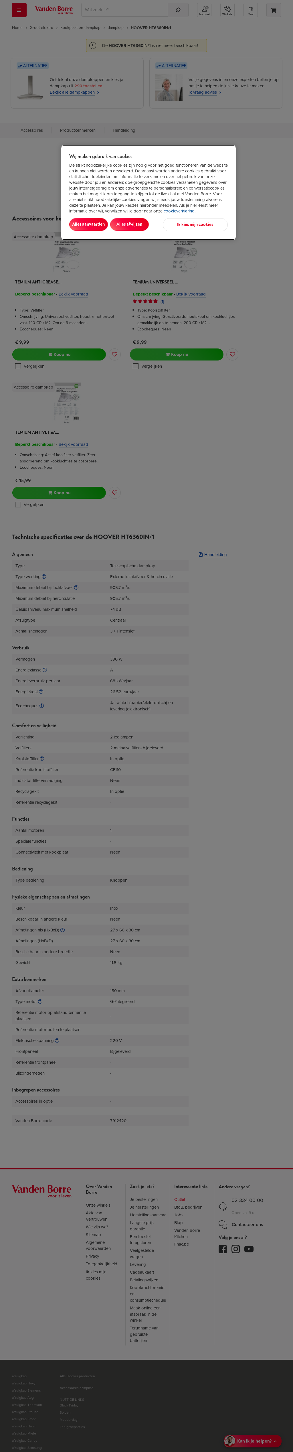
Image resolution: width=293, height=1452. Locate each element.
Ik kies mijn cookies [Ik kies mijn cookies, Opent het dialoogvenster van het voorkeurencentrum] (202, 224)
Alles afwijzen (143, 224)
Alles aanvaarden (92, 224)
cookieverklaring (179, 211)
